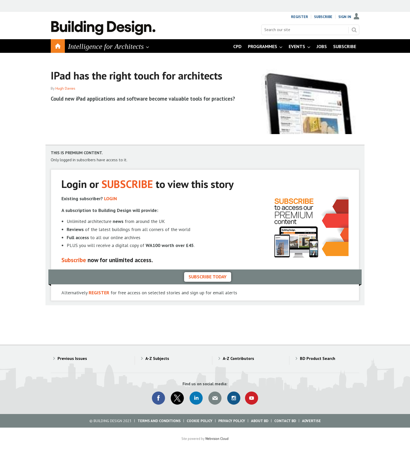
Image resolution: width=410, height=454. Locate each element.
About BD (259, 420)
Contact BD (285, 420)
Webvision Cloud (217, 438)
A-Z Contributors (238, 358)
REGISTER (99, 293)
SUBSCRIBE (127, 184)
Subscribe (323, 17)
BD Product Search (317, 358)
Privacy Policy (231, 420)
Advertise (311, 420)
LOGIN (110, 199)
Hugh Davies (65, 88)
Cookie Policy (199, 420)
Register (299, 17)
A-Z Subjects (157, 358)
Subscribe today (208, 277)
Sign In (344, 17)
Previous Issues (72, 358)
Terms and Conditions (159, 420)
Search (354, 30)
